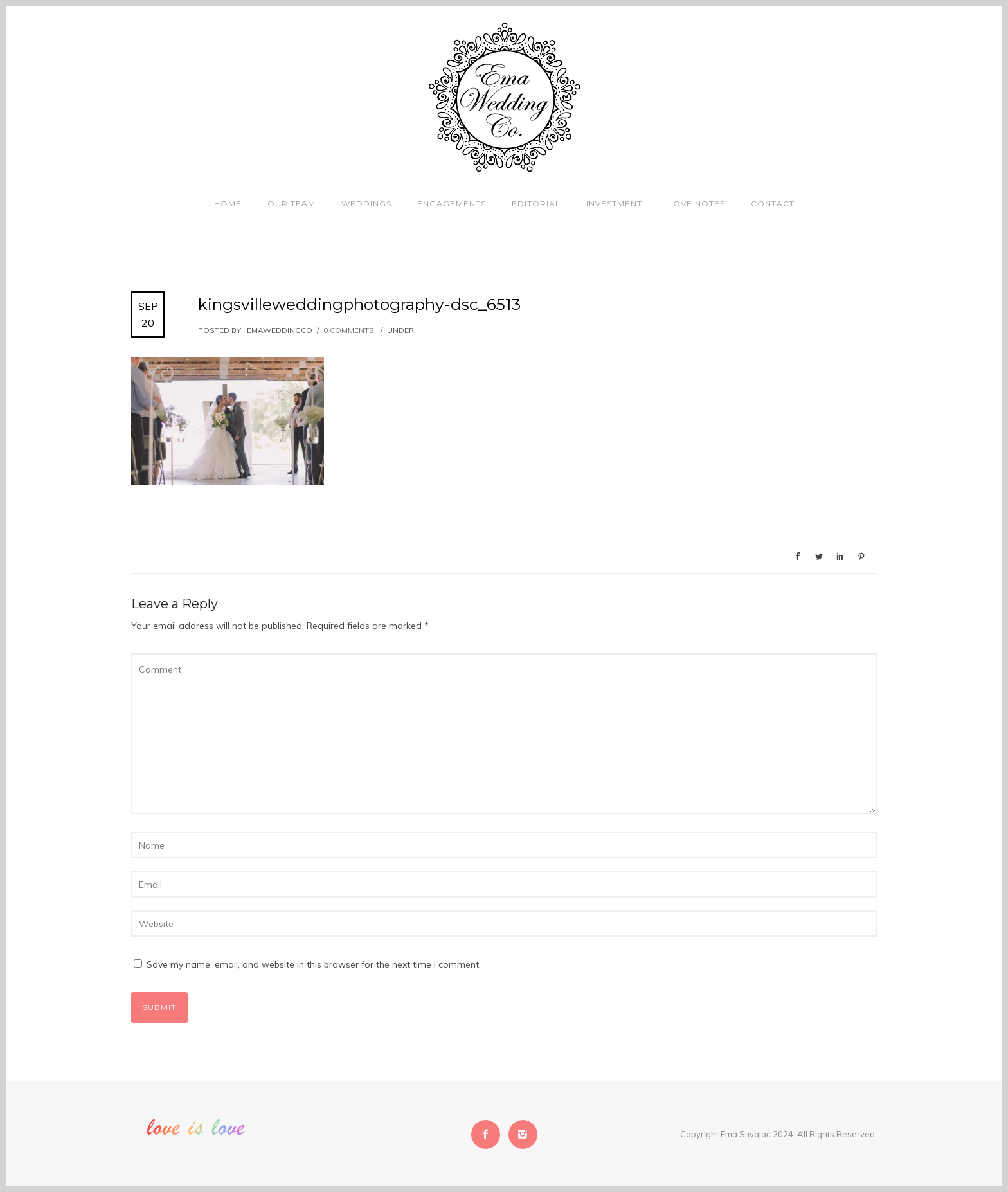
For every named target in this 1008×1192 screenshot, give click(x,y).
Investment (614, 203)
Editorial (536, 203)
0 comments (348, 330)
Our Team (291, 203)
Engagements (451, 203)
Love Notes (696, 203)
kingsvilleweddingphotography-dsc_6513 (359, 304)
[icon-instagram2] (523, 1134)
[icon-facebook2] (489, 1134)
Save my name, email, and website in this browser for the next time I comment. (314, 964)
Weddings (366, 203)
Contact (773, 203)
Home (228, 203)
